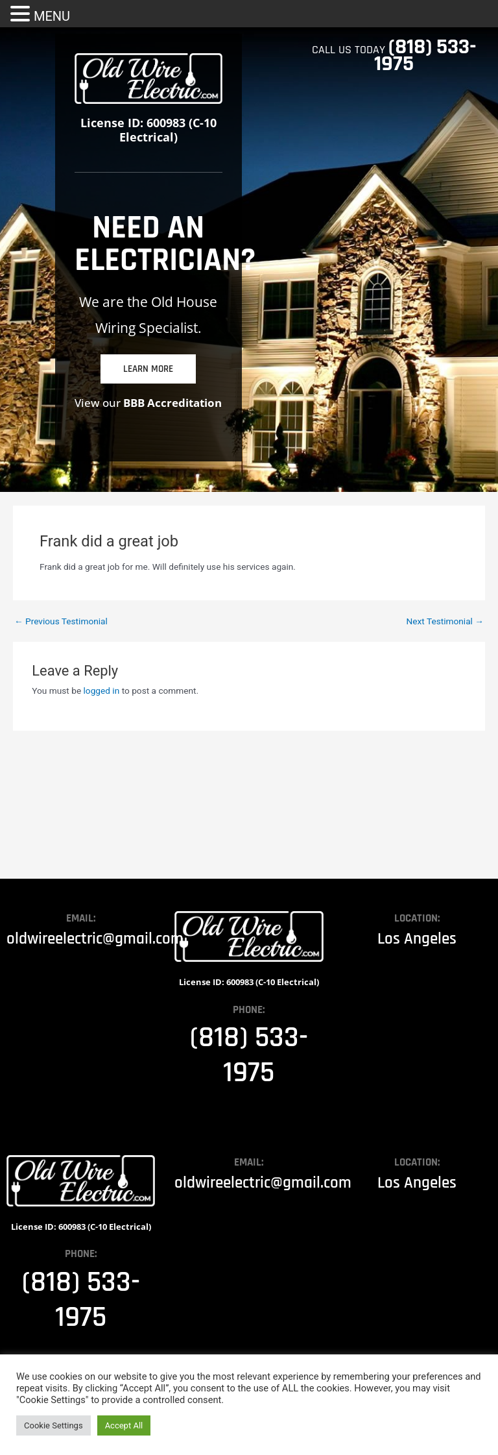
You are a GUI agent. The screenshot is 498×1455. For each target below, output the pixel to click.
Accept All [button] (124, 1425)
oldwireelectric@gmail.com (95, 939)
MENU (52, 16)
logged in (102, 690)
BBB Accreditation (172, 402)
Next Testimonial (445, 621)
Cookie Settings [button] (53, 1425)
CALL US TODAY (350, 49)
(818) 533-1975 (425, 55)
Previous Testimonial (61, 621)
